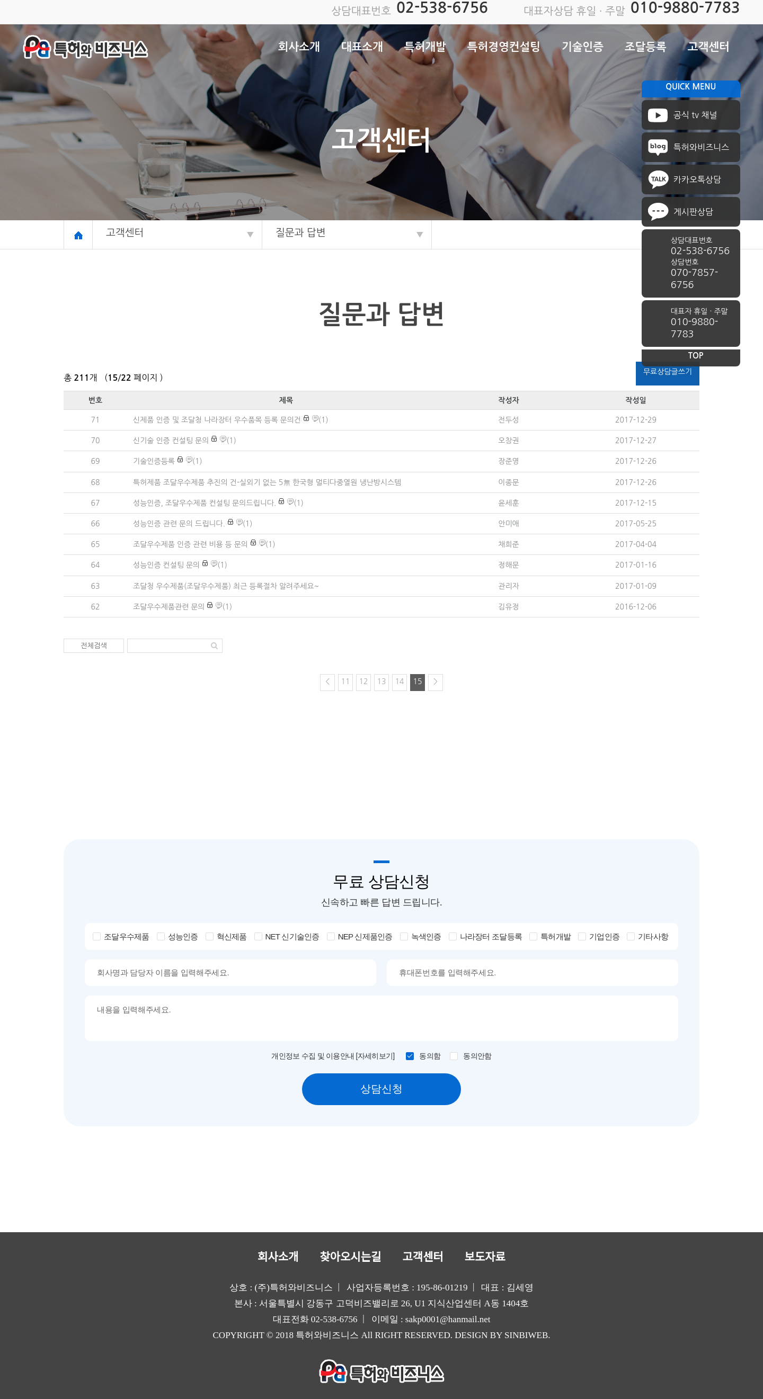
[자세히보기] (375, 1056)
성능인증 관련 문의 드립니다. (179, 523)
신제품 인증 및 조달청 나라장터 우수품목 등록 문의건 (217, 420)
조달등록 (646, 46)
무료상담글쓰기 (667, 371)
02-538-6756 (442, 7)
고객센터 (709, 46)
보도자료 (485, 1257)
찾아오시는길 (350, 1257)
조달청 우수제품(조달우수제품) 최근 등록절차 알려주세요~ (226, 586)
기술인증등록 (154, 461)
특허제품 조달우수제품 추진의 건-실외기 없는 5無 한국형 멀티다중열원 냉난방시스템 (267, 482)
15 (417, 681)
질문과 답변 (301, 233)
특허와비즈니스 (701, 147)
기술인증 (583, 46)
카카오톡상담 (697, 179)
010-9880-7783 (685, 7)
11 (345, 681)
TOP (696, 356)
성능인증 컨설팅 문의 (166, 565)
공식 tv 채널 (695, 115)
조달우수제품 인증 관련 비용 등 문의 (190, 544)
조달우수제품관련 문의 (169, 607)
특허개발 (425, 46)
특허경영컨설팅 (503, 46)
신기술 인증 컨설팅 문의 (171, 440)
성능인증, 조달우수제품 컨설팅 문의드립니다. (204, 503)
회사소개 (299, 46)
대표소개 (362, 46)
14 (399, 681)
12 (363, 681)
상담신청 (381, 1089)
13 (381, 681)
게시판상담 (693, 212)
